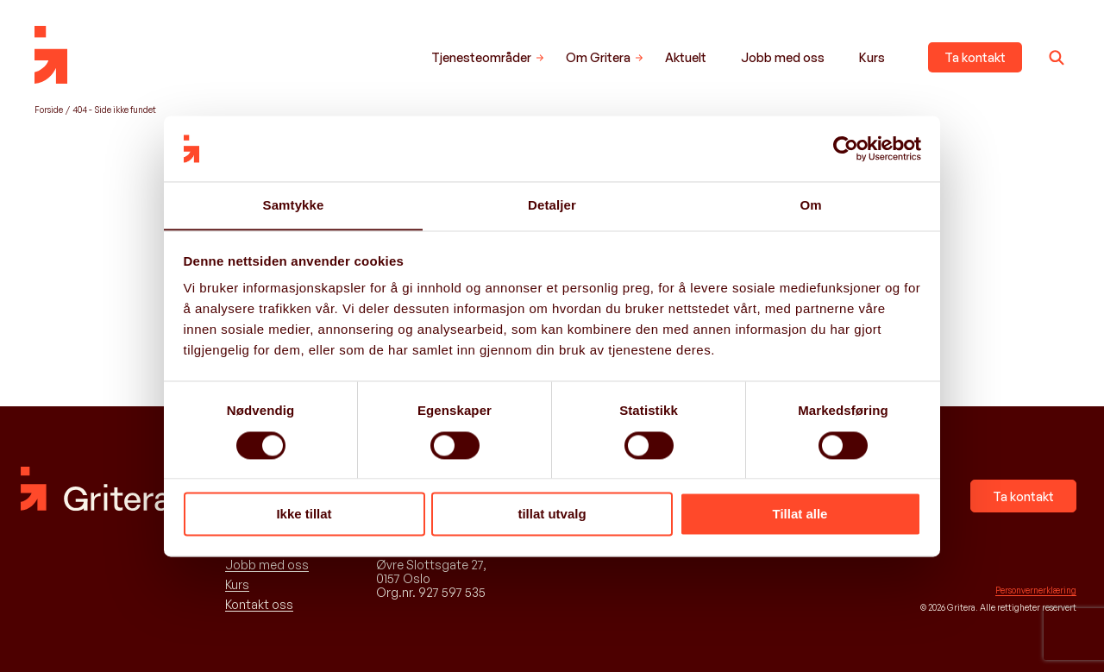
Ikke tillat (303, 514)
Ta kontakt (975, 57)
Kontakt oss (259, 605)
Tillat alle (800, 514)
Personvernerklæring (1035, 590)
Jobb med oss (783, 57)
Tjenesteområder (481, 57)
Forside (48, 109)
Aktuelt (685, 57)
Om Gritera (598, 57)
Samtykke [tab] (293, 205)
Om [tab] (810, 205)
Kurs (872, 57)
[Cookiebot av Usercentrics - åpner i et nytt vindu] (845, 148)
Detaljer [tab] (552, 205)
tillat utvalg (552, 514)
